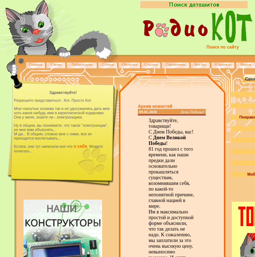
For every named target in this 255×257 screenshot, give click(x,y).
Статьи (108, 64)
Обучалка (129, 64)
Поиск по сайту (222, 47)
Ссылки (151, 64)
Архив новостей (155, 106)
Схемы (55, 64)
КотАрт (200, 64)
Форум (245, 64)
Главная (35, 64)
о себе (80, 146)
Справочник (176, 64)
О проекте (223, 64)
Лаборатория (81, 64)
